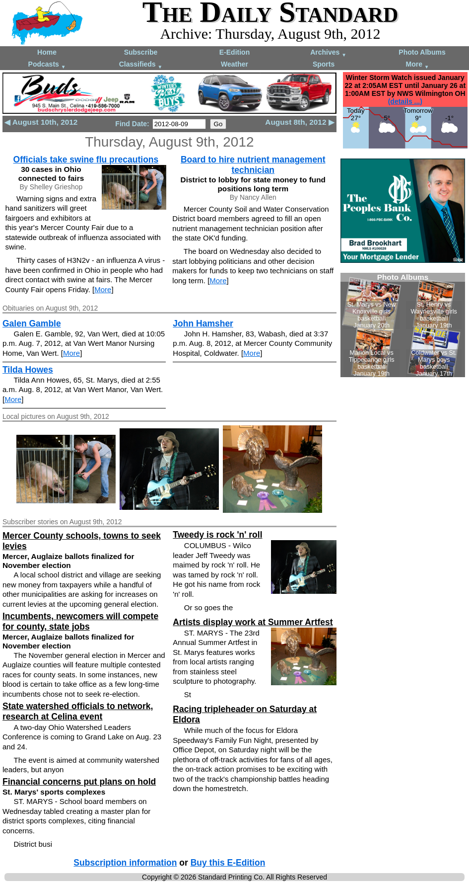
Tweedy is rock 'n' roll (217, 535)
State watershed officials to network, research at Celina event (77, 711)
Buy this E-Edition (228, 863)
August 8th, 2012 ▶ (299, 122)
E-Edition (234, 52)
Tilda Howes (27, 370)
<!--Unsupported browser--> (402, 325)
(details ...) (405, 101)
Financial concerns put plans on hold (79, 782)
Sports (324, 64)
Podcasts (47, 65)
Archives (328, 53)
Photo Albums (422, 52)
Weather (234, 64)
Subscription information (125, 863)
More (417, 65)
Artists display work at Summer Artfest (253, 622)
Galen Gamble (31, 323)
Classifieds (141, 65)
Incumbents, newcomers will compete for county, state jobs (80, 621)
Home (47, 52)
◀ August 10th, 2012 (40, 122)
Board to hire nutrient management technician (253, 165)
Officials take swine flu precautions (86, 159)
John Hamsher (203, 323)
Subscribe (141, 52)
